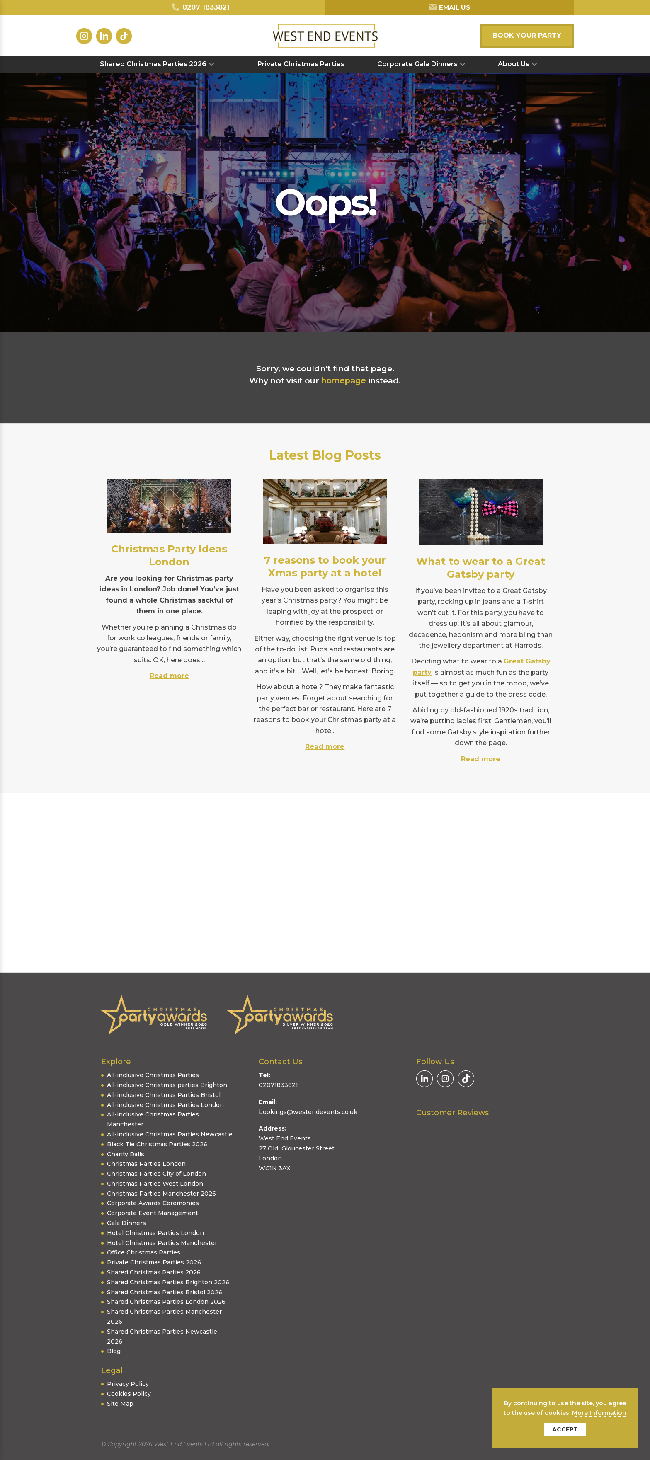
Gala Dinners (126, 1223)
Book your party (526, 35)
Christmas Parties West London (155, 1183)
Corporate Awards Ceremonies (153, 1203)
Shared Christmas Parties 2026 (153, 64)
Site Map (120, 1403)
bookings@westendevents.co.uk (308, 1112)
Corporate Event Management (152, 1213)
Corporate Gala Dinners (417, 64)
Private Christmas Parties (300, 64)
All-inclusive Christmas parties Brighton (167, 1085)
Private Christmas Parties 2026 (154, 1262)
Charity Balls (125, 1154)
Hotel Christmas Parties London (155, 1233)
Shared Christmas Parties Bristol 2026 (164, 1292)
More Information (599, 1412)
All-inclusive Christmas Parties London (165, 1105)
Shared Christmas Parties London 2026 (166, 1301)
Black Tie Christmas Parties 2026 (157, 1144)
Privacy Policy (128, 1383)
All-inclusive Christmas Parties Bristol (164, 1095)
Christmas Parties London (146, 1163)
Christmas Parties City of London (156, 1173)
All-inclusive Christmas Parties (153, 1075)
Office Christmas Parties (143, 1252)
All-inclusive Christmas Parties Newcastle (170, 1134)
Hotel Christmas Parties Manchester (162, 1243)
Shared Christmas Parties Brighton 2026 (168, 1282)
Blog (114, 1351)
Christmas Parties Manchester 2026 (161, 1193)
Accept (565, 1429)
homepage (343, 380)
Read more (169, 676)
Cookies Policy (129, 1393)
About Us (513, 64)
